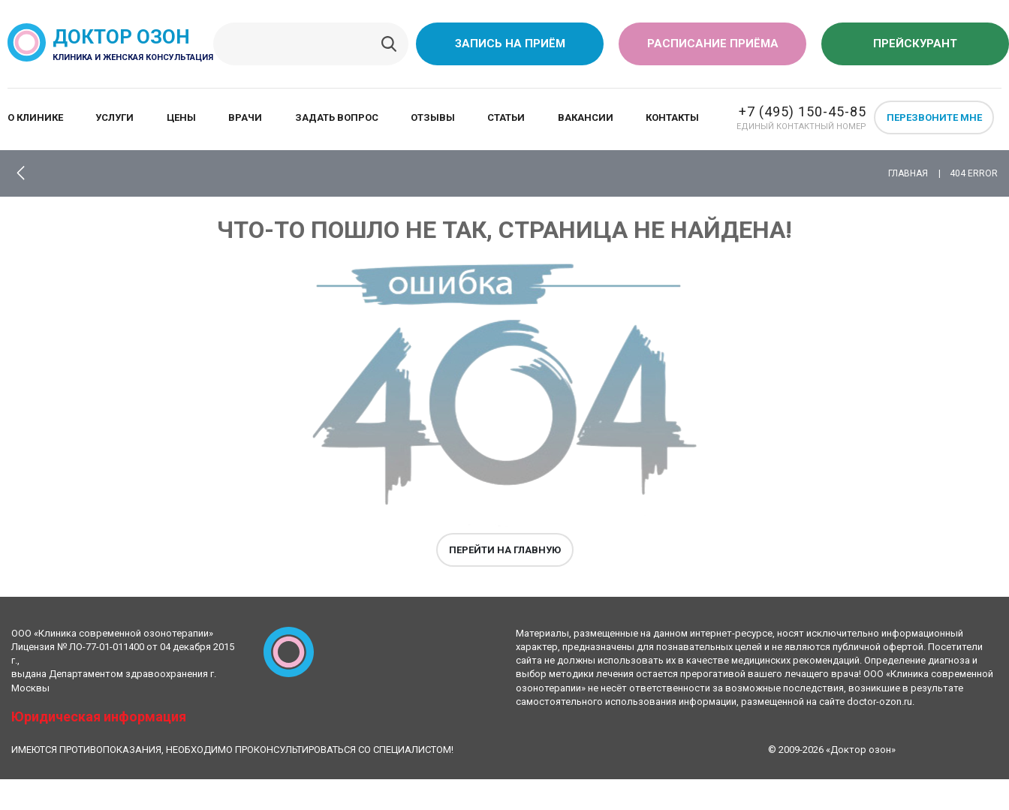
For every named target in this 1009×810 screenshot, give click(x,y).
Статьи (506, 117)
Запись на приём (510, 43)
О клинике (35, 117)
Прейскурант (915, 43)
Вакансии (585, 117)
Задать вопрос (336, 117)
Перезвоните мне (934, 117)
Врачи (245, 117)
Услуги (114, 117)
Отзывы (433, 117)
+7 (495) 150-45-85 (802, 111)
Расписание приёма (713, 43)
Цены (181, 117)
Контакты (672, 117)
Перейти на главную (505, 550)
